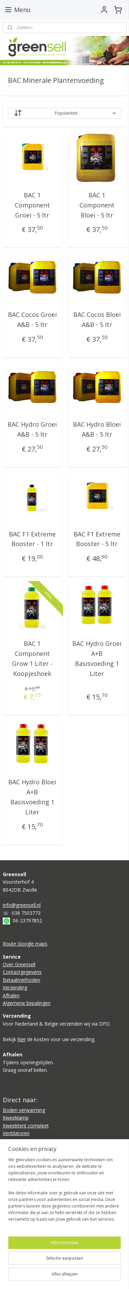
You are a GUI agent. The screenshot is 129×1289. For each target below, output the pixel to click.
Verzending (15, 987)
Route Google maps (25, 943)
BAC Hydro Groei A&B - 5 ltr (32, 429)
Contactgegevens (22, 972)
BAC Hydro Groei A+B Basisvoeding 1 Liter (96, 658)
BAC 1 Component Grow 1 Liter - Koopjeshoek (32, 658)
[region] (64, 1192)
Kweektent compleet (26, 1125)
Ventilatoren (16, 1133)
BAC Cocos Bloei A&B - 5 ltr (97, 320)
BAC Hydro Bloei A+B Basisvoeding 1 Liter (32, 797)
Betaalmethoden (21, 980)
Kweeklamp (16, 1117)
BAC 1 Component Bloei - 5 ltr (97, 205)
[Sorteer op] (64, 113)
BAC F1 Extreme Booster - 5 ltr (97, 539)
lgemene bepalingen (28, 1003)
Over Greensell (19, 964)
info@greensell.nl (22, 905)
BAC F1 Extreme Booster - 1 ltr (32, 539)
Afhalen (11, 995)
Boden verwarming (24, 1110)
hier (22, 1039)
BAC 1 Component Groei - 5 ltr (32, 205)
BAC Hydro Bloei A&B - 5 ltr (97, 429)
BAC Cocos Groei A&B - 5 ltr (32, 320)
